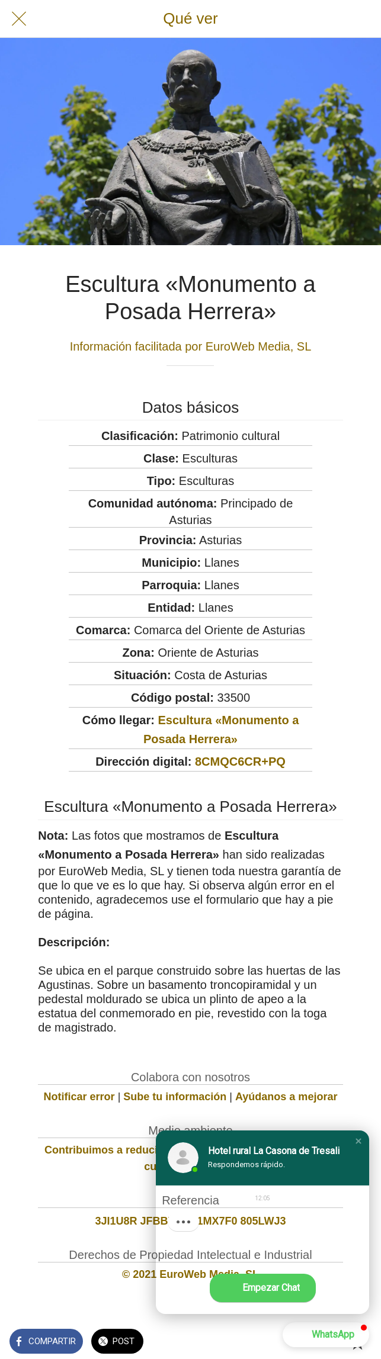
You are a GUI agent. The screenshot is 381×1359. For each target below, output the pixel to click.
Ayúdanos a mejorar (286, 1097)
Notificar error (79, 1097)
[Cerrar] (19, 19)
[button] (358, 1141)
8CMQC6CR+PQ (240, 761)
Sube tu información (174, 1097)
